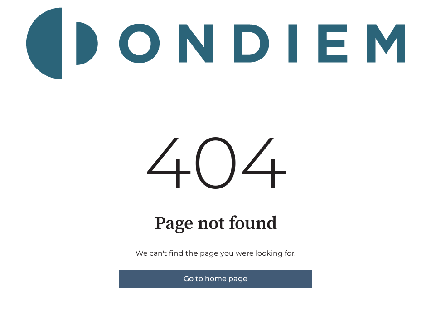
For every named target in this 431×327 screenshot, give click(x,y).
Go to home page (215, 278)
